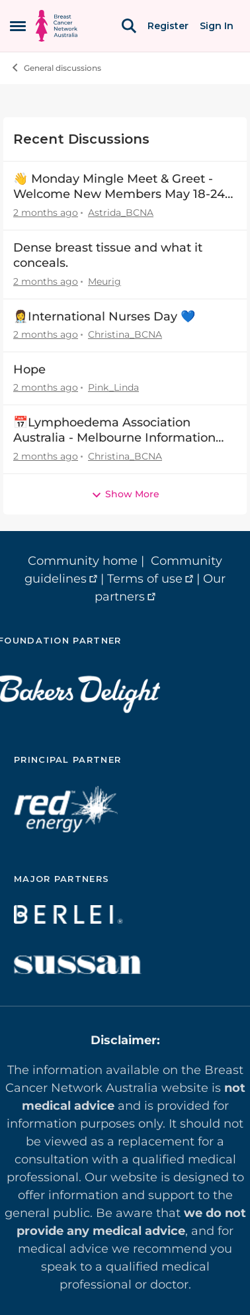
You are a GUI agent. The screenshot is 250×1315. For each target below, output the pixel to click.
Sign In (216, 26)
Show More (125, 494)
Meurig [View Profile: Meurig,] (104, 281)
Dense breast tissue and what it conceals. (107, 255)
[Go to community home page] (56, 26)
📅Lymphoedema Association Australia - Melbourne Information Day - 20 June (114, 430)
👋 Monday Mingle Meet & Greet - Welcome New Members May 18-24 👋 (119, 187)
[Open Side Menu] (17, 26)
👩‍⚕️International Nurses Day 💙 (104, 316)
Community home (83, 561)
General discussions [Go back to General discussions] (55, 67)
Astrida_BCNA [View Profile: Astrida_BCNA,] (120, 213)
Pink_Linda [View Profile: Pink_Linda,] (113, 387)
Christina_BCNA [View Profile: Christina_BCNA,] (125, 334)
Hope (29, 369)
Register (167, 26)
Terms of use (145, 578)
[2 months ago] (45, 213)
